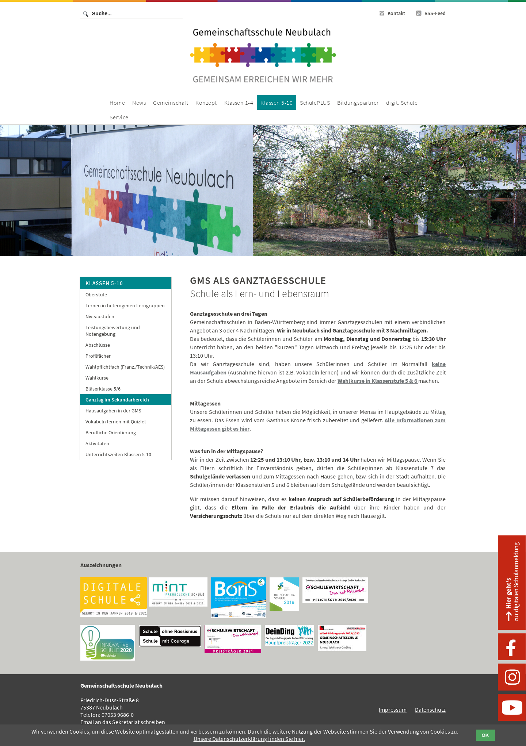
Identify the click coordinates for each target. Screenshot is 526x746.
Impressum (393, 709)
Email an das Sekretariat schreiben (122, 722)
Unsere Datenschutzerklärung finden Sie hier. (249, 738)
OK (485, 735)
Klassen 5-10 (104, 283)
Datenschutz (430, 709)
